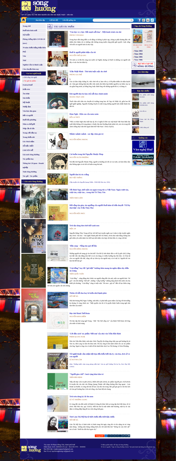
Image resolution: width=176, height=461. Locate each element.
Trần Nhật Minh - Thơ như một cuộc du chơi (88, 72)
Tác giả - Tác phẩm (30, 176)
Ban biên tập (40, 20)
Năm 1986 (138, 60)
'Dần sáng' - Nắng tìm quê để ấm (83, 246)
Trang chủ (27, 26)
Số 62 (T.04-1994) (148, 46)
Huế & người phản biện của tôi (83, 52)
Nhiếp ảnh (27, 107)
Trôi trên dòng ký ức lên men (81, 397)
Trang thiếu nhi (29, 137)
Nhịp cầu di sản (29, 128)
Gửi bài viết (53, 20)
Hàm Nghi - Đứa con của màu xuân (84, 114)
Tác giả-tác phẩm (30, 81)
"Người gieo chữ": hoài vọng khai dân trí (87, 374)
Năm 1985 (138, 57)
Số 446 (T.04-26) (137, 46)
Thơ (24, 60)
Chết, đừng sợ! (144, 127)
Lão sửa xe (143, 111)
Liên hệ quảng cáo (69, 20)
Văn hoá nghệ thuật (33, 73)
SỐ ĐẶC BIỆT (28, 146)
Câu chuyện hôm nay (31, 69)
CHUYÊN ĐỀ (28, 150)
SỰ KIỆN (26, 35)
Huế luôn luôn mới (30, 30)
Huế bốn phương (29, 120)
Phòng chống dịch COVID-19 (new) (34, 41)
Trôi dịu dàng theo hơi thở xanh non (84, 226)
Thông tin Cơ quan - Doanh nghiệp (33, 165)
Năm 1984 (138, 54)
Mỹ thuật (26, 102)
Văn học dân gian (29, 111)
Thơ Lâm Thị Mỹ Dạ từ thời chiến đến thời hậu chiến (92, 417)
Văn (24, 56)
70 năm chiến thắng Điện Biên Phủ (34, 50)
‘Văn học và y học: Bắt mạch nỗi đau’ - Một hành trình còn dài (95, 32)
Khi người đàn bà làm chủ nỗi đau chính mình (89, 94)
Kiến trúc (26, 89)
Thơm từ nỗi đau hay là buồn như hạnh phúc (88, 293)
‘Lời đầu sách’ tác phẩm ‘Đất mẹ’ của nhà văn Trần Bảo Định (95, 334)
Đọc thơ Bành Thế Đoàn (80, 313)
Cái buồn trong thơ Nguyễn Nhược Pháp (86, 154)
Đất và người (28, 115)
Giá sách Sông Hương (31, 155)
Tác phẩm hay (28, 159)
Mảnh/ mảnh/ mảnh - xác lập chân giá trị (86, 134)
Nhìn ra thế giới (29, 124)
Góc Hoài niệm (28, 141)
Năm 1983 (138, 51)
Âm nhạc (26, 94)
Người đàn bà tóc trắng (79, 175)
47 (123, 436)
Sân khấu (26, 98)
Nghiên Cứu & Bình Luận (33, 65)
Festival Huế (27, 85)
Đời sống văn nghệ (30, 77)
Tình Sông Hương (30, 172)
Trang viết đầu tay (30, 133)
